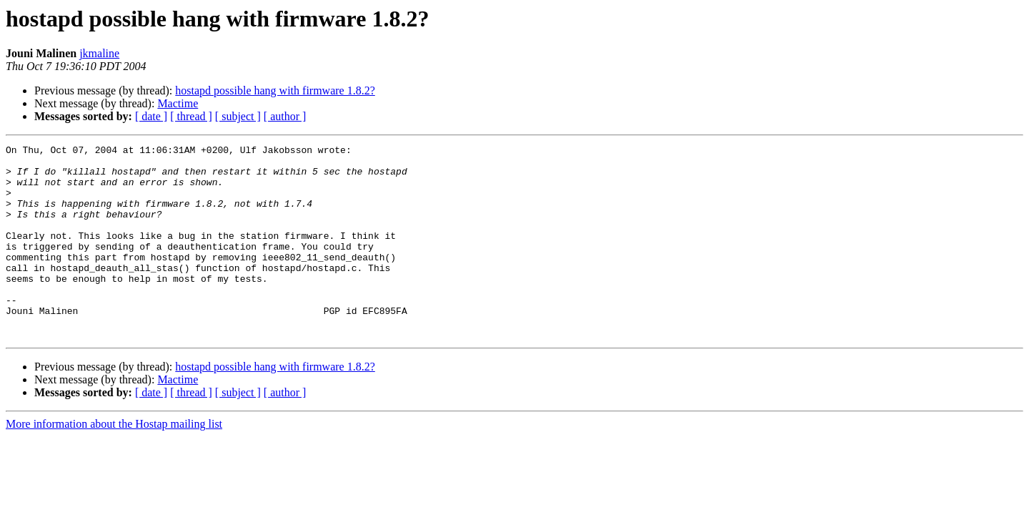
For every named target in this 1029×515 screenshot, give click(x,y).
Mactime (177, 103)
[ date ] (151, 116)
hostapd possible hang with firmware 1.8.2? (275, 90)
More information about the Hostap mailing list (114, 462)
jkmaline (99, 53)
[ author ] (285, 116)
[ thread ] (191, 116)
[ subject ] (238, 116)
